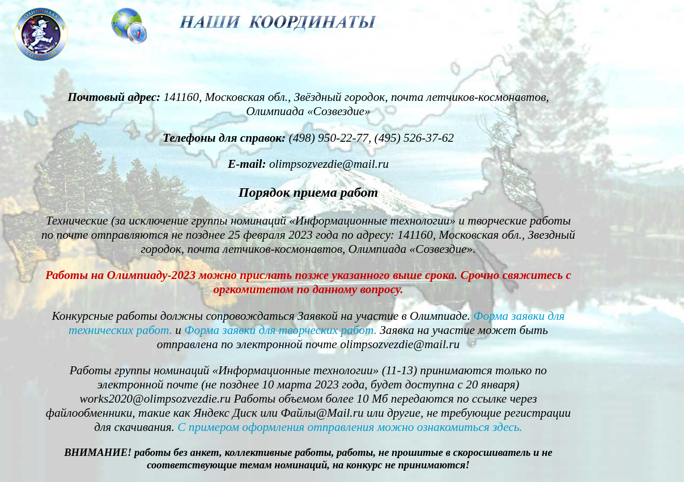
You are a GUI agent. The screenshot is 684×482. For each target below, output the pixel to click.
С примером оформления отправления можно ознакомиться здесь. (349, 427)
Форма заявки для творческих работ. (280, 330)
